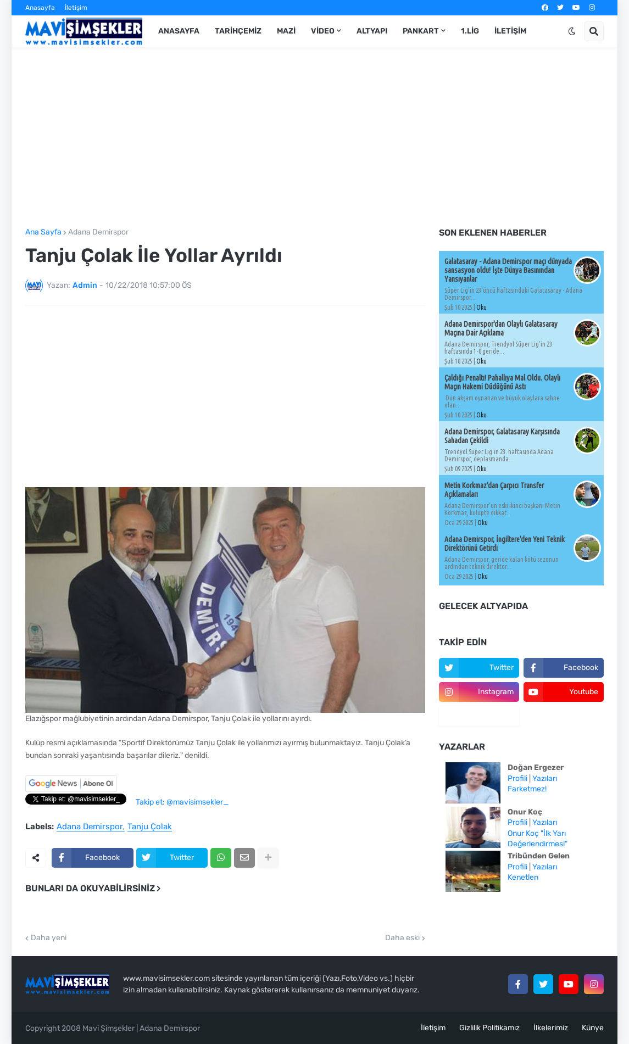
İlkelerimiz (550, 1027)
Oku (481, 307)
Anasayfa (40, 8)
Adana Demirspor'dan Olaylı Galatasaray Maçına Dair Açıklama (501, 328)
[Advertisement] (314, 138)
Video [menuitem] (323, 31)
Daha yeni (48, 938)
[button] (572, 31)
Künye (593, 1027)
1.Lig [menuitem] (470, 31)
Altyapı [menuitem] (372, 31)
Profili (517, 778)
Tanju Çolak (149, 827)
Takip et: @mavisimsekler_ (182, 802)
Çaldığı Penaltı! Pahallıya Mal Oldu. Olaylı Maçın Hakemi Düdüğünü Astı (502, 382)
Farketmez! (527, 789)
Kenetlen (523, 877)
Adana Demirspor (98, 232)
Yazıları (544, 778)
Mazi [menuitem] (286, 31)
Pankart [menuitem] (421, 31)
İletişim (76, 8)
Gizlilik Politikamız (489, 1027)
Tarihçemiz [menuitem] (238, 31)
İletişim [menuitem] (510, 31)
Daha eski (402, 938)
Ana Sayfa (43, 232)
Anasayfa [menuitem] (178, 31)
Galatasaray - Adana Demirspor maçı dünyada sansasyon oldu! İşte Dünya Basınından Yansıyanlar (508, 270)
